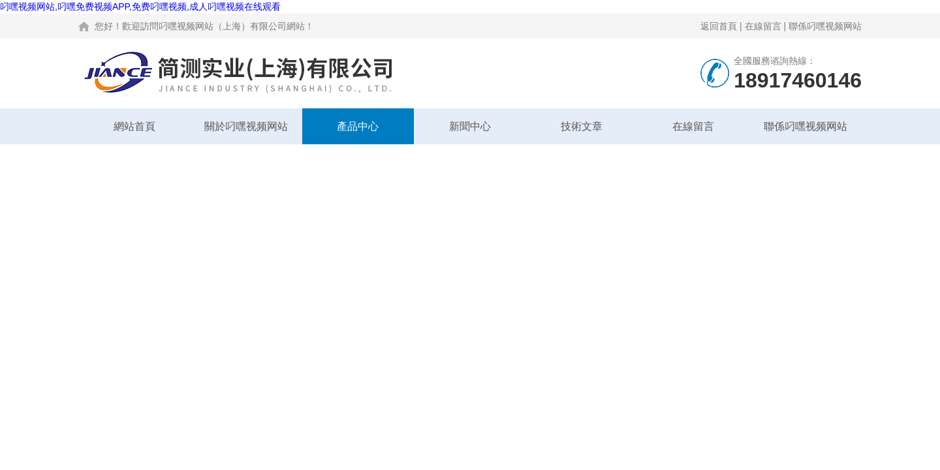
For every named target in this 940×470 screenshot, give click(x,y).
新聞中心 (470, 126)
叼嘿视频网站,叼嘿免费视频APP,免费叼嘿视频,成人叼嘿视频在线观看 (140, 6)
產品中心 (358, 126)
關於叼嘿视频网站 (246, 126)
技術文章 (582, 126)
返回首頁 (718, 26)
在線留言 (763, 26)
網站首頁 (134, 126)
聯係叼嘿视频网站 (825, 26)
